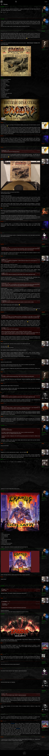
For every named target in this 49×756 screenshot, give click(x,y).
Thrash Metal (37, 744)
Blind (3, 259)
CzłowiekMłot (5, 601)
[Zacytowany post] (8, 150)
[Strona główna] (1, 1)
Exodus (6, 4)
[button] (46, 4)
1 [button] (47, 4)
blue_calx (4, 150)
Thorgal (4, 315)
